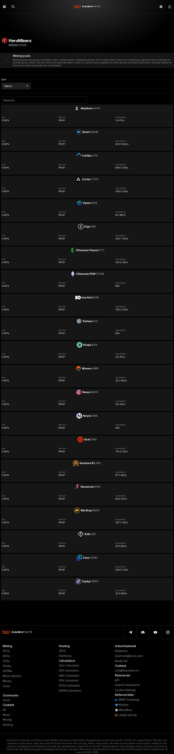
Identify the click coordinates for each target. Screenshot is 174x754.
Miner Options (12, 676)
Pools (6, 686)
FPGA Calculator (69, 685)
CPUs (6, 661)
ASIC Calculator (69, 675)
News (6, 714)
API (117, 680)
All (4, 709)
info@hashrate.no (127, 670)
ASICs (6, 656)
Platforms (65, 656)
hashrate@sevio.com (129, 656)
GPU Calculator (69, 670)
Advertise (121, 650)
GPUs (6, 650)
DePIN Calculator (70, 690)
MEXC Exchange (127, 699)
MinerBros (123, 710)
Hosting (8, 724)
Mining (7, 719)
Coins (6, 700)
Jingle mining (126, 715)
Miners (7, 681)
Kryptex (121, 704)
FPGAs (7, 666)
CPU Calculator (69, 680)
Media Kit (121, 661)
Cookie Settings (125, 690)
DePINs (7, 671)
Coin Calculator (69, 665)
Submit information (127, 685)
